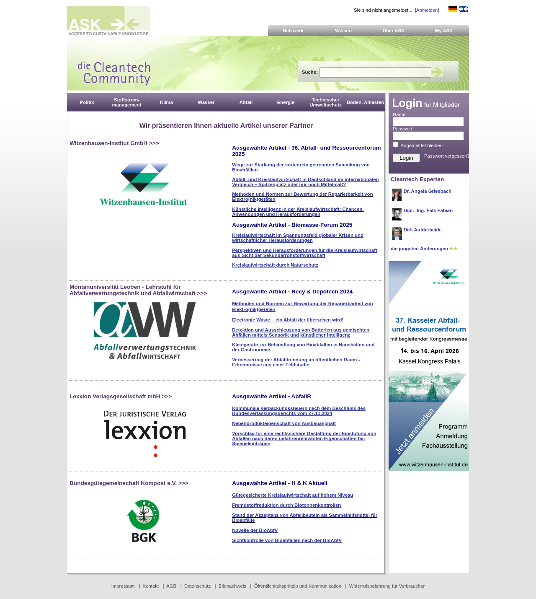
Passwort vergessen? (447, 155)
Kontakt (151, 586)
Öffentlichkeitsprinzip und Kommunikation (297, 586)
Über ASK (394, 30)
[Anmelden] (427, 10)
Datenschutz (197, 586)
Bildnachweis (232, 586)
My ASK (444, 30)
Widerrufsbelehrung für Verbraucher (387, 586)
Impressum (123, 586)
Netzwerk (293, 30)
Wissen (343, 30)
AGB (171, 586)
